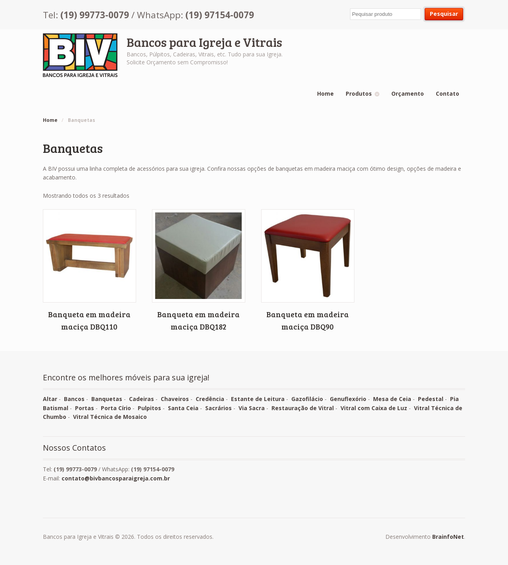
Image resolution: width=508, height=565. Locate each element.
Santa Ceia (183, 408)
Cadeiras (141, 399)
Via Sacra (252, 408)
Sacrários (218, 408)
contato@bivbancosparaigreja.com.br (116, 478)
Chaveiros (175, 399)
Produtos (359, 93)
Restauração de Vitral (302, 408)
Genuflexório (348, 399)
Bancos (74, 399)
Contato (447, 93)
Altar (50, 399)
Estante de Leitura (258, 399)
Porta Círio (116, 408)
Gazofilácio (307, 399)
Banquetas (106, 399)
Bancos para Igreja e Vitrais (204, 41)
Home (325, 93)
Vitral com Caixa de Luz (374, 408)
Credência (210, 399)
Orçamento (407, 93)
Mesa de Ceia (392, 399)
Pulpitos (149, 408)
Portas (84, 408)
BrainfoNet (448, 536)
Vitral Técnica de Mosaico (110, 416)
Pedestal (430, 399)
